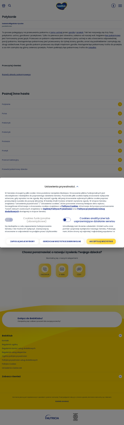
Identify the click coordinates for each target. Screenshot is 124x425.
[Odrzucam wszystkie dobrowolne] (62, 241)
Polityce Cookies (69, 206)
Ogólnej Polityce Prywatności (57, 208)
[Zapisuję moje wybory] (22, 241)
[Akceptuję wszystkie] (101, 241)
